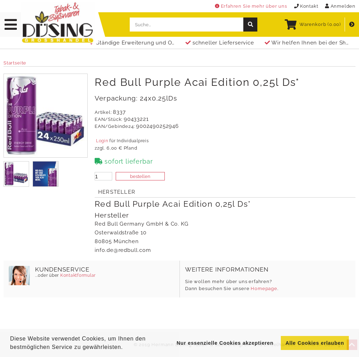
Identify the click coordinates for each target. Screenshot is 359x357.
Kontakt (306, 6)
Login (102, 140)
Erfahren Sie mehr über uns (251, 6)
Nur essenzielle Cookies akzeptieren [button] (225, 343)
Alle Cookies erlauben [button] (314, 343)
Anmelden (340, 6)
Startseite (15, 63)
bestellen (140, 176)
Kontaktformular (77, 275)
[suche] (250, 25)
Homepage (264, 288)
